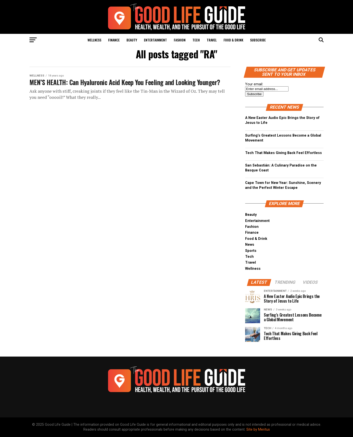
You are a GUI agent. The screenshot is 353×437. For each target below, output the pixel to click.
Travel (212, 39)
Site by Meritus (258, 429)
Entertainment (155, 39)
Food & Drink (233, 39)
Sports (250, 251)
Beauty (131, 39)
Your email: (254, 84)
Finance (114, 39)
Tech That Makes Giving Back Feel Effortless (283, 153)
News (249, 245)
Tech (196, 39)
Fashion (180, 39)
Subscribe (258, 39)
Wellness (94, 39)
